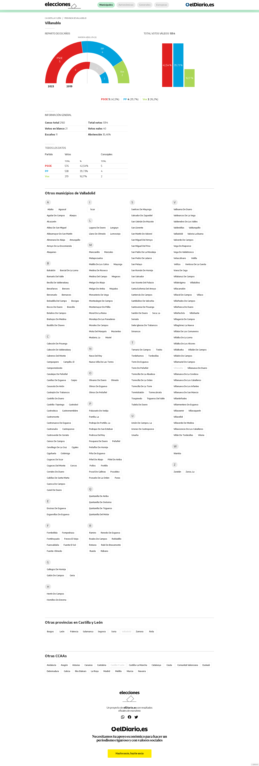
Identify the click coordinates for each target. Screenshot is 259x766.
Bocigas (75, 301)
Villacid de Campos (183, 295)
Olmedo (115, 380)
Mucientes (116, 331)
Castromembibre (70, 410)
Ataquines (51, 252)
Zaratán (177, 471)
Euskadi (206, 665)
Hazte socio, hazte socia (130, 753)
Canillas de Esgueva (56, 380)
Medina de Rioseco (98, 270)
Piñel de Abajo (96, 459)
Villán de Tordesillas (183, 435)
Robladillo (116, 539)
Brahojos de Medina (56, 319)
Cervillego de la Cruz (57, 447)
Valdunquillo (195, 227)
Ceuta (169, 665)
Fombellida (52, 532)
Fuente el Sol (70, 545)
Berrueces (66, 295)
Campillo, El (68, 362)
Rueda (93, 551)
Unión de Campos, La (141, 423)
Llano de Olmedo (97, 234)
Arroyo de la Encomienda (59, 246)
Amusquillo (75, 240)
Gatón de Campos (55, 575)
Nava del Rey (95, 356)
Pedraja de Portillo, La (99, 423)
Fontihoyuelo (53, 539)
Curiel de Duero (54, 490)
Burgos (50, 631)
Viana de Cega (180, 270)
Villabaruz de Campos (184, 276)
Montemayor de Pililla (99, 307)
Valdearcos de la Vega (184, 215)
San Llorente (137, 227)
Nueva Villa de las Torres (101, 362)
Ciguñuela (51, 453)
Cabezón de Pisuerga (57, 343)
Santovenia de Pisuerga (142, 307)
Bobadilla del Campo (57, 301)
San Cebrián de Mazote (142, 221)
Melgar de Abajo (97, 282)
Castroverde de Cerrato (58, 435)
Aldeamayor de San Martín (59, 234)
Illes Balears (80, 671)
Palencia (74, 631)
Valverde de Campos (183, 240)
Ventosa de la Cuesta (195, 264)
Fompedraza (68, 532)
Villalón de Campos (183, 356)
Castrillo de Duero (55, 398)
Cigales (75, 447)
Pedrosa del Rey (97, 435)
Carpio (74, 380)
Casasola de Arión (55, 386)
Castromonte (53, 417)
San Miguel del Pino (140, 246)
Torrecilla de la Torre (141, 386)
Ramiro (92, 532)
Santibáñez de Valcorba (142, 301)
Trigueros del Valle (156, 398)
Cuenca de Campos (56, 484)
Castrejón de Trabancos (58, 392)
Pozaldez (115, 471)
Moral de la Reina (98, 313)
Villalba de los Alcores (184, 343)
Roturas (93, 545)
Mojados (114, 288)
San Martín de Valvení (141, 234)
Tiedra (159, 349)
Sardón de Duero (139, 313)
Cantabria (101, 665)
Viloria (201, 435)
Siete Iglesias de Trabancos (144, 325)
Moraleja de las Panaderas (102, 319)
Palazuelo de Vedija (98, 410)
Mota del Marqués (98, 331)
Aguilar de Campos (56, 215)
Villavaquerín (195, 410)
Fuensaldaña (53, 545)
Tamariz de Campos (141, 349)
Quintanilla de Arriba (99, 496)
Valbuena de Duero (183, 209)
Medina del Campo (98, 276)
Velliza (177, 264)
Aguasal (62, 209)
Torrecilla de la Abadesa (143, 374)
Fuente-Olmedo (54, 551)
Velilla (194, 258)
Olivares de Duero (98, 380)
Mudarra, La (94, 337)
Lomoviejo (115, 234)
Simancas (135, 331)
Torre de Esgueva (139, 362)
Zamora (139, 631)
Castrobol (73, 404)
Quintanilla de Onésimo (100, 502)
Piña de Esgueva (97, 453)
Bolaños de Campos (56, 313)
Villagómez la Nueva (184, 325)
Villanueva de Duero (197, 368)
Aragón (64, 665)
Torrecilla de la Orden (141, 380)
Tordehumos (137, 356)
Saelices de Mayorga (141, 209)
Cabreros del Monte (56, 356)
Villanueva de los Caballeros (187, 380)
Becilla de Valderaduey (58, 282)
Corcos (73, 465)
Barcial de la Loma (69, 270)
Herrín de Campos (55, 593)
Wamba (177, 453)
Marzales (108, 252)
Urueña (135, 435)
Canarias (89, 665)
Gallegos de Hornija (56, 569)
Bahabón (51, 270)
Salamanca (88, 631)
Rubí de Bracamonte (111, 545)
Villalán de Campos (197, 349)
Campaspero (53, 362)
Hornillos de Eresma (56, 600)
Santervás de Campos (141, 295)
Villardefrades (180, 398)
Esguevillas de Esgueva (58, 514)
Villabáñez (195, 282)
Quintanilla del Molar (99, 514)
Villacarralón (179, 288)
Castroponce (68, 429)
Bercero (66, 288)
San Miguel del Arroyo (142, 240)
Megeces (116, 276)
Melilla (118, 671)
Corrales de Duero (55, 471)
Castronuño (52, 429)
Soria (113, 631)
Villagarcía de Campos (184, 319)
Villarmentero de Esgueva (186, 404)
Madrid (106, 671)
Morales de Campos (98, 325)
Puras (117, 478)
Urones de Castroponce (142, 429)
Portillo (104, 465)
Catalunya (156, 665)
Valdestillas (179, 227)
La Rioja (95, 671)
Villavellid (178, 417)
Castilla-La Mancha (138, 665)
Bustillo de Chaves (56, 325)
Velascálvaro (180, 258)
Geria (72, 575)
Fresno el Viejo (71, 539)
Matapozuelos (96, 258)
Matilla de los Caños (99, 264)
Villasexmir (179, 410)
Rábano (104, 551)
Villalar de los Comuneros (186, 331)
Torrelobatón (137, 392)
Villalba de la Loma (183, 337)
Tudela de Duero (139, 404)
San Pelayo (136, 264)
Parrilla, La (94, 417)
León (62, 631)
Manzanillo (94, 252)
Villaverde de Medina (184, 423)
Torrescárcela (155, 392)
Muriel (108, 337)
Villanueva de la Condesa (186, 374)
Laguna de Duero (97, 227)
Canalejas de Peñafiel (57, 374)
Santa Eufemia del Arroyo (143, 288)
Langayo (114, 227)
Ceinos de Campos (56, 441)
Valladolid (178, 234)
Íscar (92, 209)
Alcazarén (51, 221)
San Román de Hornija (142, 270)
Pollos (93, 465)
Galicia (67, 671)
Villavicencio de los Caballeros (188, 429)
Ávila (151, 631)
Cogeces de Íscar (55, 459)
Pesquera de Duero (98, 441)
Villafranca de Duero (183, 307)
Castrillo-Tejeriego (55, 404)
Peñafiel (116, 441)
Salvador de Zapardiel (141, 215)
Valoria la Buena (195, 234)
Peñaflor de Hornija (98, 447)
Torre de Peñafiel (139, 368)
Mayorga (118, 264)
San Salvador (137, 276)
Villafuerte (194, 313)
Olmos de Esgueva (98, 386)
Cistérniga (65, 453)
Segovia (102, 631)
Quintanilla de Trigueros (100, 508)
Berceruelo (52, 295)
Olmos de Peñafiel (98, 392)
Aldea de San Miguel (56, 227)
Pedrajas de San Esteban (101, 429)
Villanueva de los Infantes (186, 386)
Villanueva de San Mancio (186, 392)
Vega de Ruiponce (182, 246)
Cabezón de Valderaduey (59, 349)
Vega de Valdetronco (184, 252)
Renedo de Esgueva (110, 532)
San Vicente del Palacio (142, 282)
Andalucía (51, 665)
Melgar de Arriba (97, 288)
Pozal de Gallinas (97, 471)
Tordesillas (153, 356)
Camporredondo (54, 368)
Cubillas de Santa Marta (58, 478)
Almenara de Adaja (56, 240)
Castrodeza (52, 410)
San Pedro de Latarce (141, 258)
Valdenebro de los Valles (186, 221)
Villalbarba (179, 349)
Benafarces (52, 288)
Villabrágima (179, 282)
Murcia (130, 671)
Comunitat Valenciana (187, 665)
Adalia (50, 209)
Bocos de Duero (55, 307)
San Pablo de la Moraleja (143, 252)
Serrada (135, 319)
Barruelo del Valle (55, 276)
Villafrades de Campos (184, 301)
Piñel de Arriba (115, 459)
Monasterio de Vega (99, 295)
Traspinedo (136, 398)
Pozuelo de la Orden (99, 478)
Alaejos (73, 215)
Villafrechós (179, 313)
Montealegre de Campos (101, 301)
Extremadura (53, 671)
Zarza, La (190, 471)
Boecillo (71, 307)
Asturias (76, 665)
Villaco (200, 295)
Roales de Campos (98, 539)
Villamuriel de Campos (184, 362)
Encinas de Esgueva (56, 508)
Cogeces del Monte (56, 465)
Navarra (142, 671)
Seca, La (156, 313)
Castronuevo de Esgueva (59, 423)
